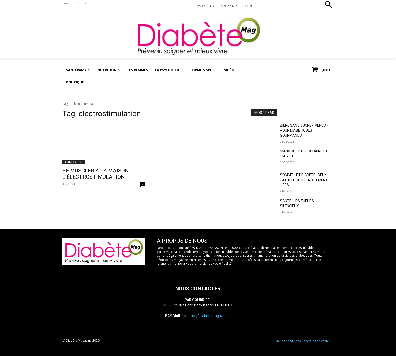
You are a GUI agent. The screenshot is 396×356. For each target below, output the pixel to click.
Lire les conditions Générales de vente (302, 341)
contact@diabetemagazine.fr (207, 316)
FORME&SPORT (73, 162)
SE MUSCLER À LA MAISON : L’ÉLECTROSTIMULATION (96, 174)
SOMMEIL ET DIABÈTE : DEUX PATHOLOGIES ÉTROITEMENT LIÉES (304, 180)
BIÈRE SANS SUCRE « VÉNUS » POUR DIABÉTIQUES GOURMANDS (304, 130)
